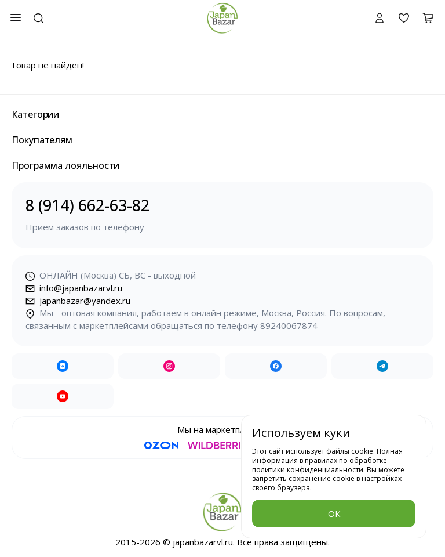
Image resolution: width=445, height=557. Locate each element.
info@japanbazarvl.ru (73, 288)
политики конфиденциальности (307, 470)
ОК (334, 513)
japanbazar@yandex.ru (77, 300)
